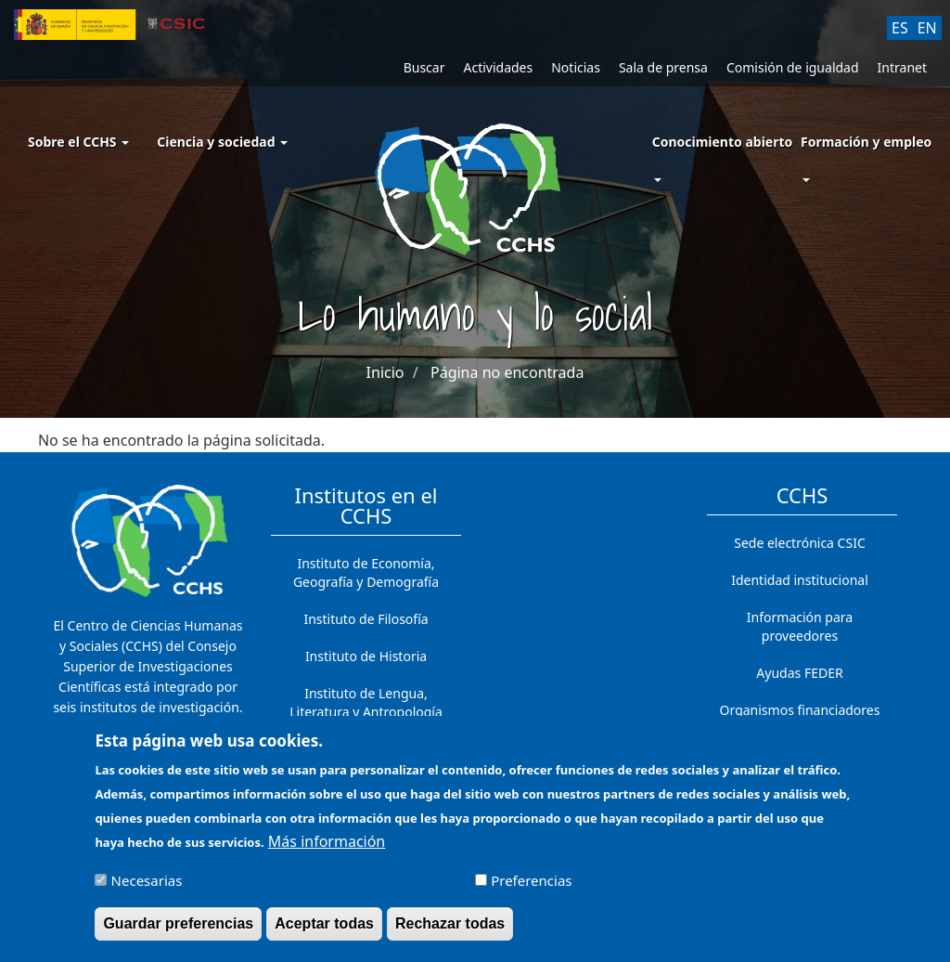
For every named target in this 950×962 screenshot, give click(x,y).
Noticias (575, 67)
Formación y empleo (866, 141)
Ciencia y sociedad (222, 141)
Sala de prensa (663, 67)
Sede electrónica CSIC (799, 543)
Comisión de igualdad (792, 67)
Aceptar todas (324, 932)
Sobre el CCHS (78, 141)
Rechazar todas (450, 932)
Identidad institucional (799, 580)
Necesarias (147, 888)
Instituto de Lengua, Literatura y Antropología (366, 702)
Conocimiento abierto (722, 141)
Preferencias (531, 888)
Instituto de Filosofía (365, 619)
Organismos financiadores (800, 710)
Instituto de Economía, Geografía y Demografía (366, 572)
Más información (326, 849)
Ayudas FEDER (799, 673)
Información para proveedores (800, 626)
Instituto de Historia (366, 656)
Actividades (498, 67)
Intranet (902, 67)
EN (927, 28)
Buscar (424, 67)
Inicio (385, 372)
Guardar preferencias (178, 932)
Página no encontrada (507, 372)
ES (900, 28)
